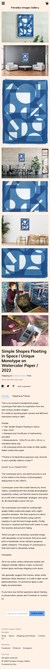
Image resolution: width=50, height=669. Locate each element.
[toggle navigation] (3, 3)
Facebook (6, 648)
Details (6, 396)
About (12, 636)
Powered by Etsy (9, 664)
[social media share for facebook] (3, 386)
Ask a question (24, 386)
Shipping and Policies (26, 636)
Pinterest (17, 648)
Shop (4, 636)
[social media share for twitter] (8, 386)
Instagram (27, 648)
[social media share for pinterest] (13, 386)
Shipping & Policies (21, 396)
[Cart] (46, 4)
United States (19, 375)
